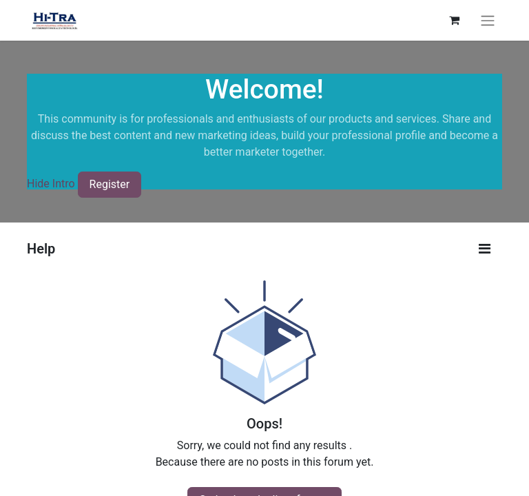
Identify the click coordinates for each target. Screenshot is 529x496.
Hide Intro (51, 184)
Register (110, 184)
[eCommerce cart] (454, 20)
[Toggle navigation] (487, 20)
